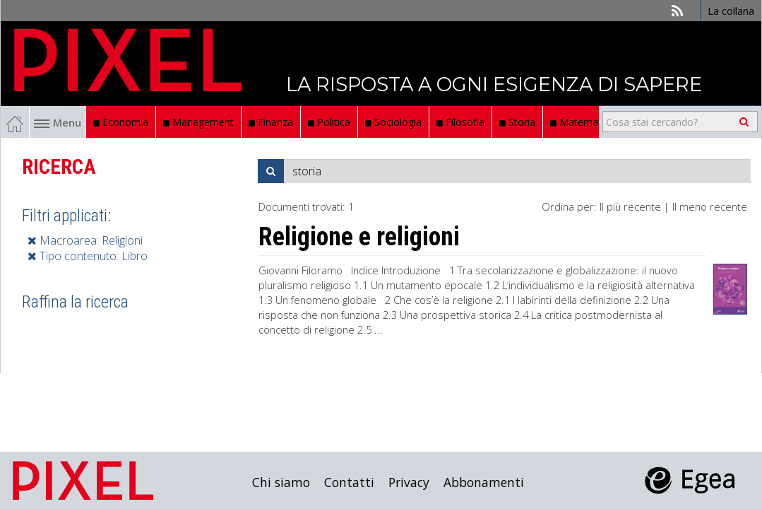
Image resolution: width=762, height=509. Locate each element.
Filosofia (460, 122)
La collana (731, 11)
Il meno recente (709, 206)
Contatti (349, 482)
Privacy (408, 482)
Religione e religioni (359, 237)
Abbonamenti (483, 482)
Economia (120, 122)
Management (198, 122)
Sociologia (393, 122)
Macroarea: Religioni (85, 240)
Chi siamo (281, 482)
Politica (329, 122)
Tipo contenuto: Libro (88, 256)
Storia (517, 122)
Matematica (582, 122)
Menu (57, 122)
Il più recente (630, 206)
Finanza (271, 122)
